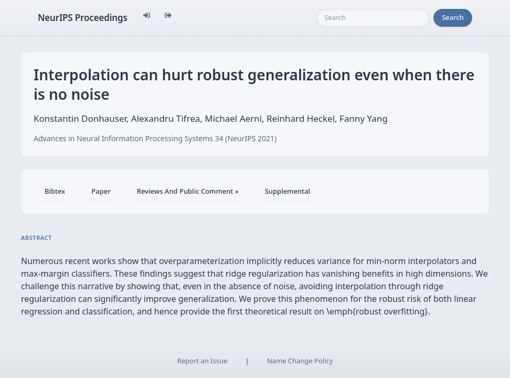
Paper (100, 191)
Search (453, 17)
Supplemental (287, 191)
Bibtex (55, 191)
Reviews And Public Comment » (188, 191)
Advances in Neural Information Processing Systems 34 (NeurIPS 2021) (155, 138)
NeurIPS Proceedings (83, 18)
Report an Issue (202, 360)
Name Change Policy (300, 360)
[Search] (372, 18)
